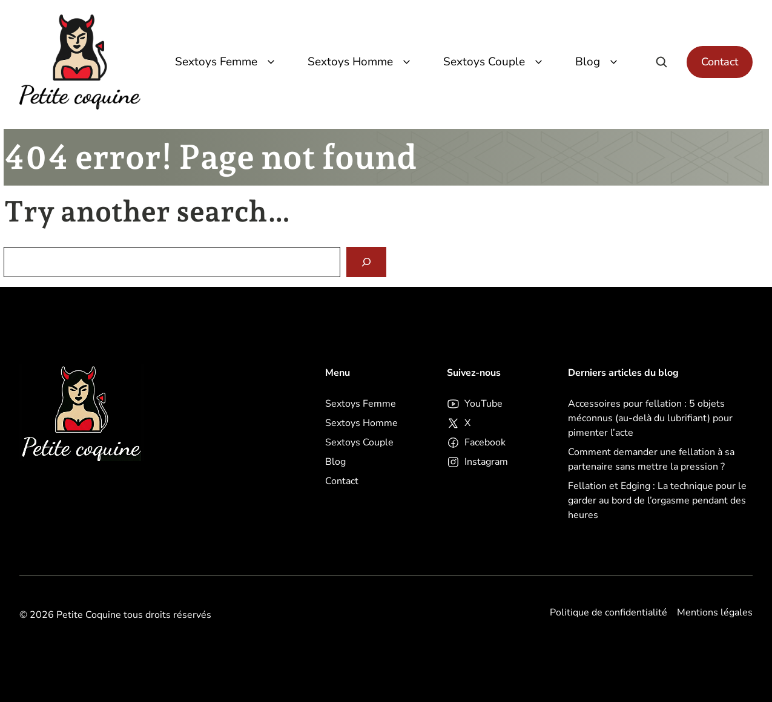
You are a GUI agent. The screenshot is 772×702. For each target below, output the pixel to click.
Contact (719, 61)
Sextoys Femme (227, 62)
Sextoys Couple (494, 62)
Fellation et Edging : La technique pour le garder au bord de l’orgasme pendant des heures (657, 500)
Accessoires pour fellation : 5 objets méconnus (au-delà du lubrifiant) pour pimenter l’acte (650, 418)
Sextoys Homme (361, 62)
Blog (598, 62)
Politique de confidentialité (608, 612)
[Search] (366, 262)
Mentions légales (715, 612)
